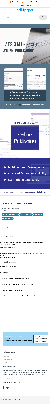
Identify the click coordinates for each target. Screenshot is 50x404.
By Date (4, 362)
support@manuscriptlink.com (11, 382)
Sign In (22, 6)
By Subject (5, 356)
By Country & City (7, 359)
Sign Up (28, 6)
